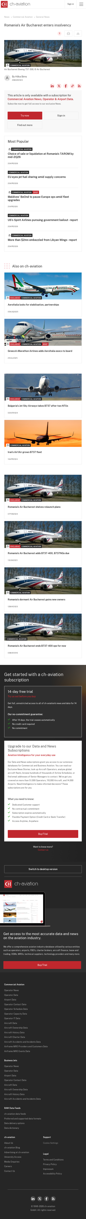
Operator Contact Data (15, 1004)
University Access (12, 1157)
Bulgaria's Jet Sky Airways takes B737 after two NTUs (38, 405)
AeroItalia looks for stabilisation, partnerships (33, 304)
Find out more (24, 125)
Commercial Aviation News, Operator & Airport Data (40, 99)
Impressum (48, 1169)
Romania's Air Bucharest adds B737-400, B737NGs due (38, 553)
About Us (8, 1143)
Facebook (65, 86)
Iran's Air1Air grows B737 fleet (25, 452)
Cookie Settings (50, 1143)
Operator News (11, 990)
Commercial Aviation (23, 17)
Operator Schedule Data (16, 1009)
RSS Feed (79, 86)
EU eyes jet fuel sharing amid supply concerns (37, 177)
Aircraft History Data (14, 1032)
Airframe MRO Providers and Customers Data (26, 1046)
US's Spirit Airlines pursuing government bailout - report (43, 220)
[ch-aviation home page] (15, 4)
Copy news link (72, 86)
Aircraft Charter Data (14, 1037)
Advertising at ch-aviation (16, 1152)
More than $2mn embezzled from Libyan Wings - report (42, 240)
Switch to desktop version (43, 869)
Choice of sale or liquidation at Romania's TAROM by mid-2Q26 (41, 155)
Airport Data (10, 1000)
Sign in (70, 4)
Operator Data (11, 995)
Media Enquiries (11, 1162)
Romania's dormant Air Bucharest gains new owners (36, 599)
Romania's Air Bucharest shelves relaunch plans (34, 507)
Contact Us (9, 1171)
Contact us (43, 850)
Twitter (39, 1198)
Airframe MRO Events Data (17, 1051)
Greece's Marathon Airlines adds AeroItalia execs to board (40, 351)
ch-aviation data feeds (15, 1114)
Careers (8, 1166)
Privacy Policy (50, 1164)
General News (43, 17)
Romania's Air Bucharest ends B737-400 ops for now (37, 645)
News (6, 17)
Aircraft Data (10, 1023)
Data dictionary (11, 1128)
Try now (25, 115)
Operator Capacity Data (15, 1014)
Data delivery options (14, 1123)
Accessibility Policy (52, 1174)
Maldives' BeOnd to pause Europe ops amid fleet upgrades (38, 198)
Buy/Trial (43, 834)
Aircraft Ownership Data (16, 1028)
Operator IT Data (12, 1018)
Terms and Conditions (53, 1160)
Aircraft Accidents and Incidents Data (22, 1042)
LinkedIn (52, 86)
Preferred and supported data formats (22, 1119)
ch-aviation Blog (12, 1147)
